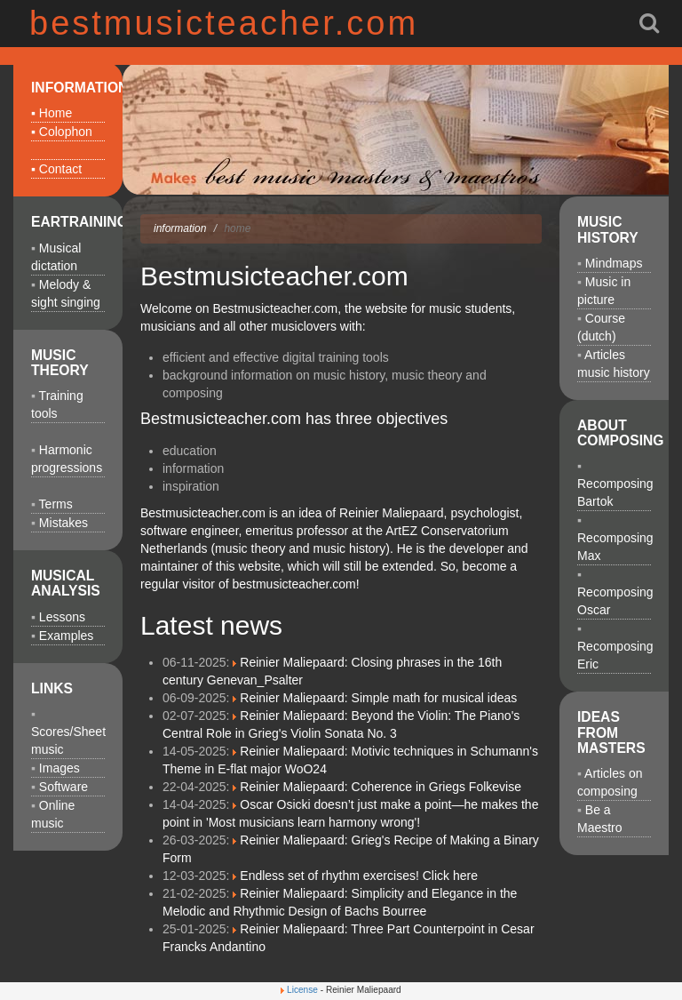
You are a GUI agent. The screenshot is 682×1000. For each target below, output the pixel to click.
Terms (56, 504)
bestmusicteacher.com (223, 23)
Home (55, 113)
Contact (60, 169)
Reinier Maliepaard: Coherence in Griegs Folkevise (380, 787)
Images (59, 768)
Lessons (62, 617)
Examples (66, 635)
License (302, 990)
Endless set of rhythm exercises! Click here (359, 875)
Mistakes (63, 523)
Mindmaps (614, 263)
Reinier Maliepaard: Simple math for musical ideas (378, 698)
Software (63, 787)
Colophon (65, 131)
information (180, 228)
